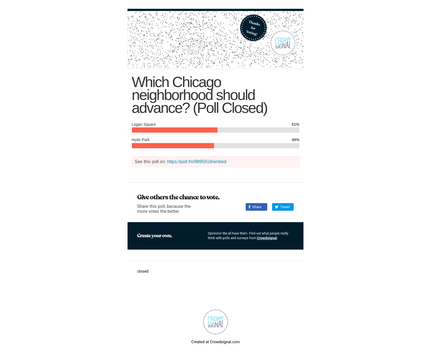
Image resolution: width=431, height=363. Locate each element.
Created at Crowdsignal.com (215, 342)
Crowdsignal (267, 238)
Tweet (282, 207)
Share (254, 207)
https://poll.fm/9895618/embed (196, 161)
